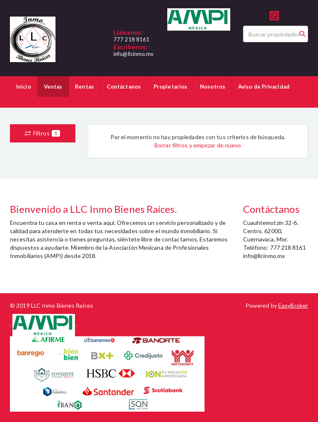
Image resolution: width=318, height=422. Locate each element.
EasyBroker (293, 305)
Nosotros (212, 86)
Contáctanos (124, 86)
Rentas (84, 86)
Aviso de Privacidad (263, 86)
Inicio (23, 86)
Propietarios (170, 86)
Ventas (53, 86)
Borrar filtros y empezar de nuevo (197, 145)
